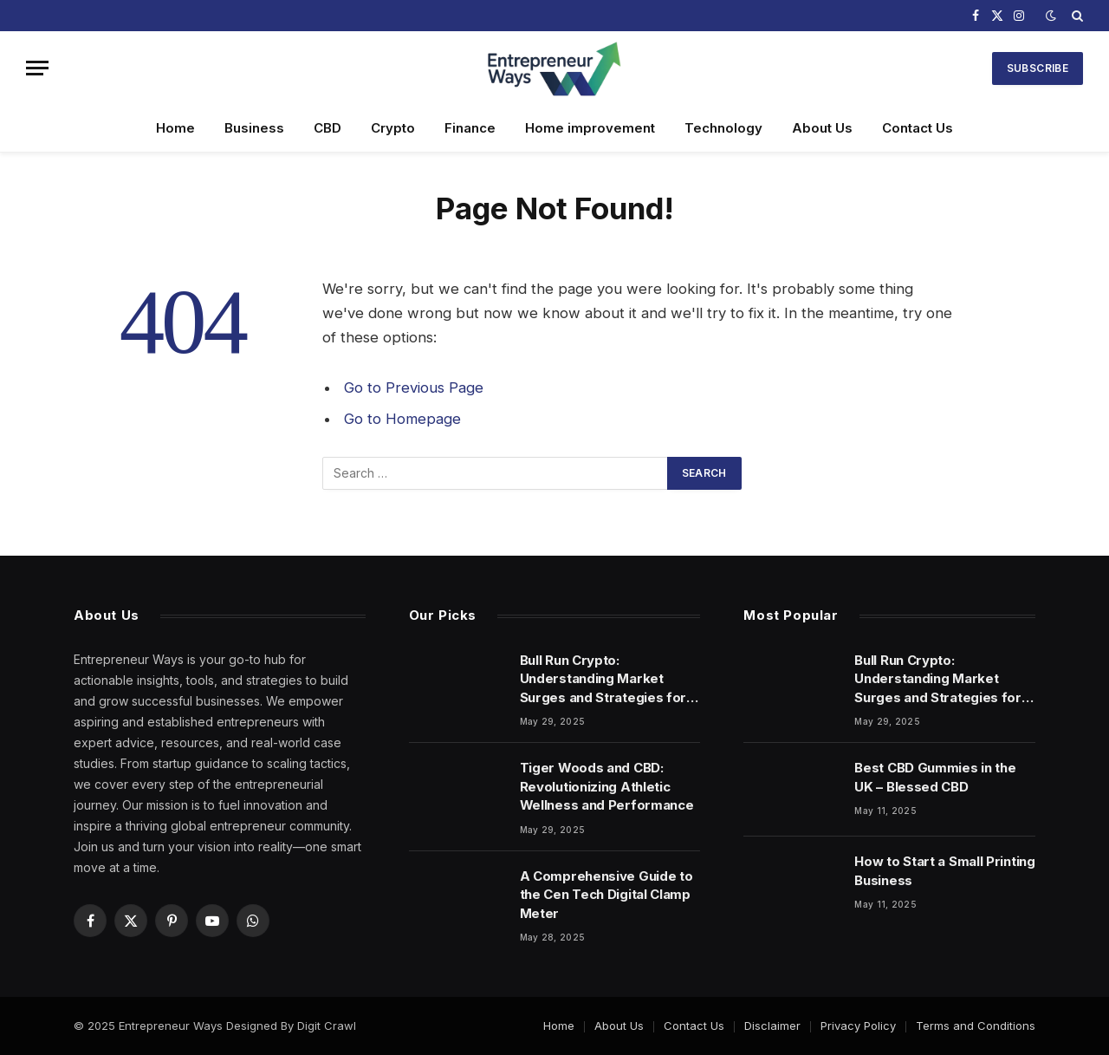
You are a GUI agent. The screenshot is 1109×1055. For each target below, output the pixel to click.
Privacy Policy (858, 1025)
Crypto (393, 128)
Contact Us (917, 128)
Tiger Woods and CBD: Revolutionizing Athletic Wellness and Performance (607, 786)
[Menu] (37, 68)
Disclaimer (772, 1025)
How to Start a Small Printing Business (944, 870)
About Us (822, 128)
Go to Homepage (402, 418)
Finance (470, 128)
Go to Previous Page (413, 387)
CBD (327, 128)
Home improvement (590, 128)
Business (254, 128)
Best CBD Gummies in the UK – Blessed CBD (934, 776)
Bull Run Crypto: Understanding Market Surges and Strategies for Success (603, 679)
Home (175, 128)
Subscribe (1037, 68)
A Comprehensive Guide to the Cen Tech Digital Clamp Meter (606, 894)
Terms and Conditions (975, 1025)
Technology (723, 128)
